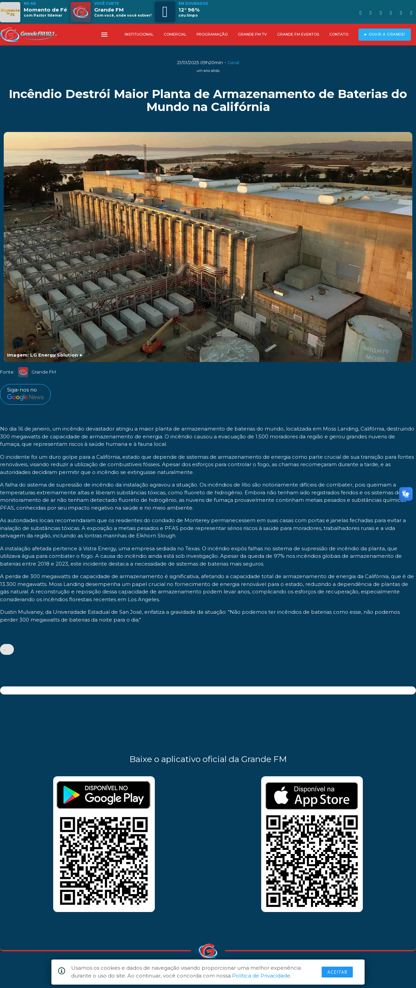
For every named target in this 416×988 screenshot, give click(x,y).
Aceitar (337, 972)
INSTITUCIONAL (139, 34)
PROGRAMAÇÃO (212, 34)
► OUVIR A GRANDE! (384, 34)
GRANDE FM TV (252, 34)
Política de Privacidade (261, 975)
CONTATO (338, 34)
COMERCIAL (175, 34)
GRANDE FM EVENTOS (298, 34)
